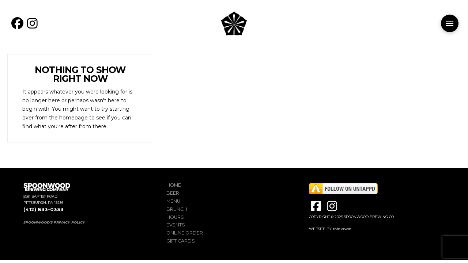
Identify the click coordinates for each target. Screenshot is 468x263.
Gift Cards (180, 241)
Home (173, 185)
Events (175, 225)
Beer (172, 193)
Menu (173, 201)
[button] (449, 23)
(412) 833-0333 (43, 209)
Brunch (176, 209)
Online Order (184, 233)
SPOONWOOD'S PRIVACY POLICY (54, 222)
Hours (175, 217)
